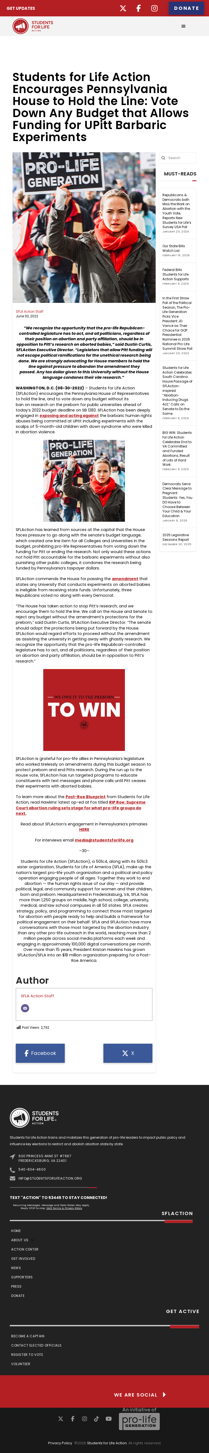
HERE (84, 829)
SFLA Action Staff (29, 311)
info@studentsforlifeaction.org (50, 1178)
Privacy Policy (60, 1443)
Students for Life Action (107, 1443)
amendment (125, 578)
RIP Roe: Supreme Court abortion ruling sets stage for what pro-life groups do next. (81, 807)
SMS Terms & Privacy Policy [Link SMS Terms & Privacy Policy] (64, 1208)
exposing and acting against (69, 415)
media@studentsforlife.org (104, 840)
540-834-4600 (32, 1169)
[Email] (25, 1008)
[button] (183, 26)
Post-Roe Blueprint (86, 796)
